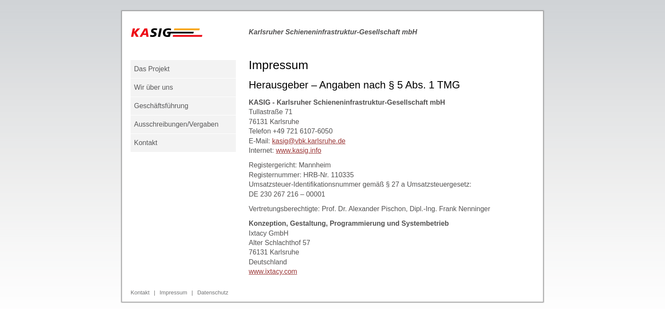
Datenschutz (212, 292)
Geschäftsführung (161, 105)
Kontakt (145, 142)
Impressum (173, 292)
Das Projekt (152, 69)
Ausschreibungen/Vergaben (176, 124)
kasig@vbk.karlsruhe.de (308, 141)
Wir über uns (153, 87)
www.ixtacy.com (273, 271)
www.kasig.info (298, 150)
